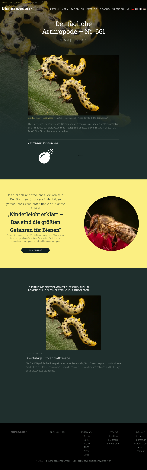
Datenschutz (140, 443)
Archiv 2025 (87, 452)
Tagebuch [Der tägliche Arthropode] (77, 9)
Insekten (113, 436)
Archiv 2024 (87, 445)
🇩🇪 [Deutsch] (133, 9)
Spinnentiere (113, 443)
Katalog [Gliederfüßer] (91, 9)
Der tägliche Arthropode (20, 2)
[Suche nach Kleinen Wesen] (127, 9)
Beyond (140, 432)
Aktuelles (140, 436)
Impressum (140, 440)
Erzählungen (59, 9)
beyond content (141, 449)
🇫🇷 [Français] (140, 9)
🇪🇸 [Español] (144, 9)
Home (4, 2)
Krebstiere (113, 440)
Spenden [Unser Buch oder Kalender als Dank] (118, 9)
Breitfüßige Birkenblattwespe (40, 117)
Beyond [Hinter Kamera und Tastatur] (105, 9)
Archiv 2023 (87, 438)
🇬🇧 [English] (136, 9)
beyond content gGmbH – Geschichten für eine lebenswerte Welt (78, 461)
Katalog (113, 432)
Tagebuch (86, 432)
